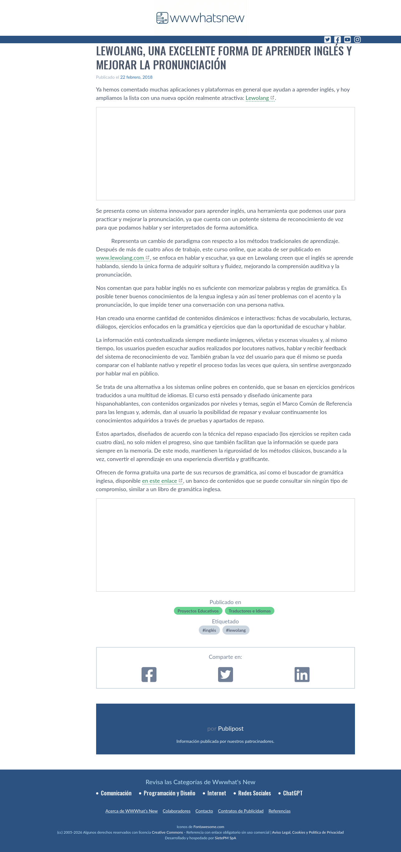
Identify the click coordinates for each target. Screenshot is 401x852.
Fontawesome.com (209, 826)
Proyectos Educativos (198, 610)
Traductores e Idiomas (250, 610)
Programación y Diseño (169, 793)
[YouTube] (347, 39)
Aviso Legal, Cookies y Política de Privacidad (308, 832)
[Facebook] (337, 39)
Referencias (279, 810)
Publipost (231, 728)
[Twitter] (327, 39)
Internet (216, 793)
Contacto (204, 810)
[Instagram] (357, 39)
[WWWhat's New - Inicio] (200, 18)
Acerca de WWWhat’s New (131, 810)
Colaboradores (176, 810)
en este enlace (159, 480)
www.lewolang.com (120, 257)
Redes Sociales (254, 793)
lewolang (237, 630)
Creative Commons (167, 832)
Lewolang (257, 97)
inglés (210, 630)
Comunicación (116, 793)
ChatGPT (293, 793)
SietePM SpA (225, 838)
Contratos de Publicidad (240, 810)
